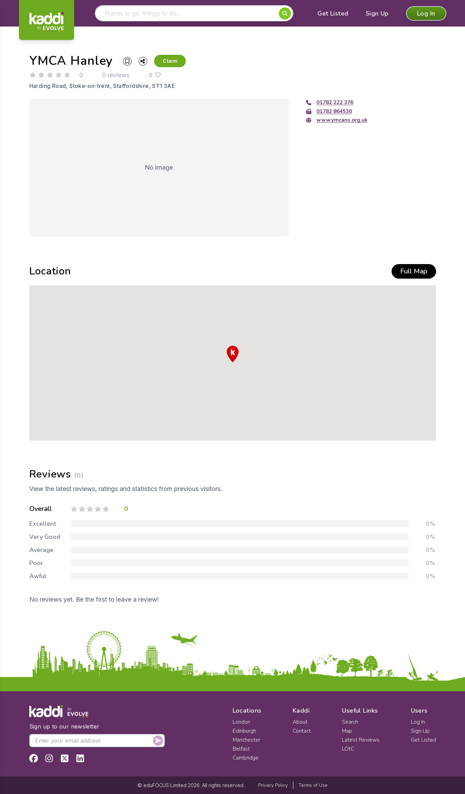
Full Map (413, 272)
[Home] (46, 21)
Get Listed (332, 14)
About (299, 722)
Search (350, 722)
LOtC (348, 749)
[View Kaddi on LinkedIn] (80, 758)
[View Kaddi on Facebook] (33, 758)
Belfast (241, 749)
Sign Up (377, 14)
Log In (426, 14)
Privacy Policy (273, 785)
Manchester (247, 740)
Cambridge (246, 758)
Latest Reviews (361, 740)
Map (347, 731)
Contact (301, 731)
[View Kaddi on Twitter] (64, 758)
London (241, 722)
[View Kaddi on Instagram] (49, 758)
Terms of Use (313, 785)
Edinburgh (244, 731)
